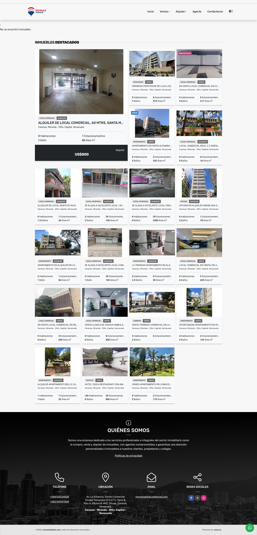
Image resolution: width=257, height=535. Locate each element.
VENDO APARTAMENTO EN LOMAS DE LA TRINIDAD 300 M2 (152, 384)
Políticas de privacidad (128, 455)
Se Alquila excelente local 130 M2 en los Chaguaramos (105, 205)
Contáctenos (215, 11)
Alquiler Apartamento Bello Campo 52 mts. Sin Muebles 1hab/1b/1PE (58, 384)
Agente (197, 11)
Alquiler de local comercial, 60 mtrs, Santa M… (80, 123)
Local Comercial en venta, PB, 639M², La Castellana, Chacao (199, 265)
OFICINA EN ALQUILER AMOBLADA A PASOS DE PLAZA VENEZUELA (199, 205)
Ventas (164, 11)
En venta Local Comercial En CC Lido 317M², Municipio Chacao (199, 86)
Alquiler (180, 11)
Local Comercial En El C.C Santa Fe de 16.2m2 (199, 145)
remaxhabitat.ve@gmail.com (151, 496)
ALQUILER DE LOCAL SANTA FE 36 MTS (58, 205)
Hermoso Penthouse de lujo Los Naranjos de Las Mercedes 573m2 (152, 86)
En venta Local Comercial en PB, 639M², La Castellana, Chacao (58, 324)
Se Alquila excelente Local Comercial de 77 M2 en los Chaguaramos (105, 265)
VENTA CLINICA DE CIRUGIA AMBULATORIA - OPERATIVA (105, 324)
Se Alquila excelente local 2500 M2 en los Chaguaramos (152, 205)
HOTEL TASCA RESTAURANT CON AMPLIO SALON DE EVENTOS (105, 384)
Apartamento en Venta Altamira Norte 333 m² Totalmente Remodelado (152, 145)
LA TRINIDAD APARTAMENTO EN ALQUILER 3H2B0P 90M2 (152, 265)
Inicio (150, 11)
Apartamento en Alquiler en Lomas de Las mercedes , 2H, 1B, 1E (58, 265)
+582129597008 (59, 501)
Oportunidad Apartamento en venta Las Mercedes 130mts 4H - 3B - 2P (199, 324)
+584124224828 (59, 496)
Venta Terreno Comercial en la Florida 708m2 (152, 324)
